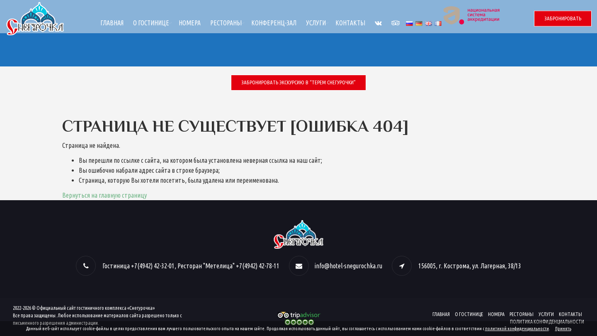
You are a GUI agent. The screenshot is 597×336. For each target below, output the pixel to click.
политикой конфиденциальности (517, 328)
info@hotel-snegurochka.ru (348, 266)
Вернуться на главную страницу (104, 195)
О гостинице (210, 23)
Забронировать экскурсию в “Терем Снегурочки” (298, 82)
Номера (249, 23)
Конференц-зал (332, 23)
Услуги (375, 23)
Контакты (409, 23)
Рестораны (285, 23)
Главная (170, 23)
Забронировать (562, 18)
